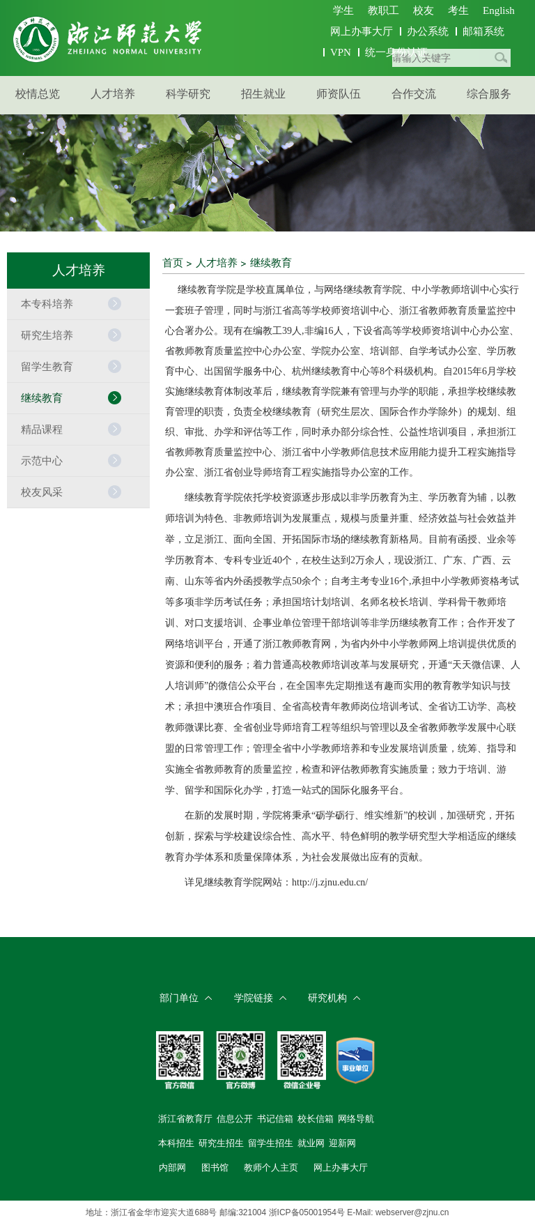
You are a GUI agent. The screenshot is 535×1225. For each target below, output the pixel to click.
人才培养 (113, 94)
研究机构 (327, 998)
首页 (172, 262)
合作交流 (413, 94)
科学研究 (188, 94)
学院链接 (253, 998)
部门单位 (179, 998)
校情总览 (37, 94)
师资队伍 (338, 94)
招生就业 (263, 94)
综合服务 (489, 94)
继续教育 (271, 262)
